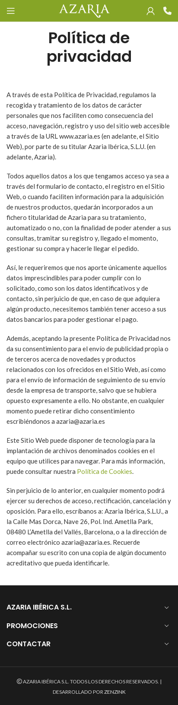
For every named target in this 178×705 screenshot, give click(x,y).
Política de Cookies (104, 471)
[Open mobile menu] (10, 10)
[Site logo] (84, 10)
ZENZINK (115, 692)
